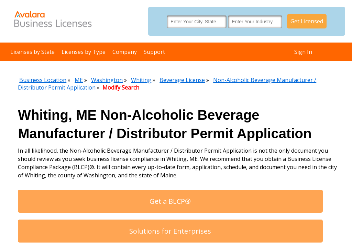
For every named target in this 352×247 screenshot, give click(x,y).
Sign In (303, 52)
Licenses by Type (84, 52)
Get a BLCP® (170, 201)
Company (124, 52)
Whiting (141, 80)
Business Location (42, 80)
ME (79, 80)
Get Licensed (306, 21)
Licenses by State (32, 52)
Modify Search (120, 87)
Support (154, 52)
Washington (107, 80)
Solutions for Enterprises (170, 231)
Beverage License (182, 80)
